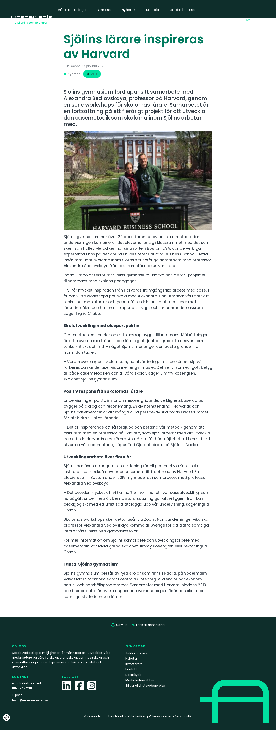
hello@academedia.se (30, 700)
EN (240, 19)
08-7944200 (22, 688)
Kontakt (153, 9)
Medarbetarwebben (75, 29)
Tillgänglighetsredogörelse (145, 685)
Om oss (104, 9)
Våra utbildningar (72, 9)
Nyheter (128, 9)
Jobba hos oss (182, 9)
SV (249, 19)
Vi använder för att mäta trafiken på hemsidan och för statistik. (138, 716)
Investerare (134, 664)
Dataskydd (133, 675)
